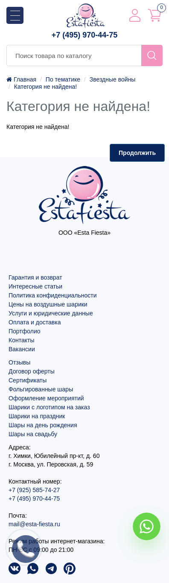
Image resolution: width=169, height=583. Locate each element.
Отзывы (19, 362)
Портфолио (25, 331)
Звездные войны (113, 79)
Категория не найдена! (45, 86)
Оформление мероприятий (46, 398)
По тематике (63, 79)
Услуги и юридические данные (51, 313)
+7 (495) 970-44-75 (85, 35)
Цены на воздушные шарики (48, 304)
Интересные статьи (35, 286)
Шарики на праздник (37, 416)
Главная (21, 79)
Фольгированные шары (41, 389)
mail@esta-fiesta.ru (34, 524)
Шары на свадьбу (33, 434)
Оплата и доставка (35, 322)
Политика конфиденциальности (53, 295)
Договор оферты (32, 371)
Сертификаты (28, 380)
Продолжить (137, 152)
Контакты (21, 340)
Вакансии (22, 349)
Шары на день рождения (43, 425)
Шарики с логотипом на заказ (49, 407)
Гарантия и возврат (35, 277)
